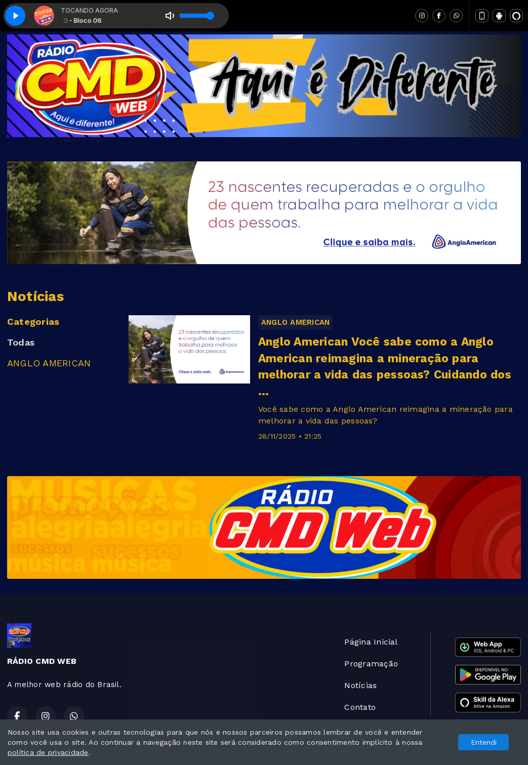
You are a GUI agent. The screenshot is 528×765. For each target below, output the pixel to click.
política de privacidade (48, 752)
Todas (20, 342)
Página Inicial (370, 642)
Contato (360, 707)
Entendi (484, 742)
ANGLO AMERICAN (49, 363)
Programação (371, 663)
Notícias (360, 685)
